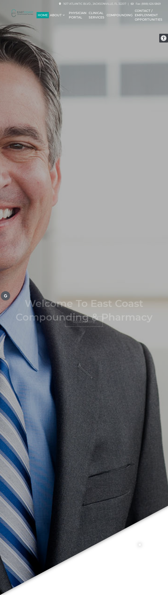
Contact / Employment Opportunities (148, 15)
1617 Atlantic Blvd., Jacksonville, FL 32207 (94, 3)
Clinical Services (96, 15)
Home (43, 15)
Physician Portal (77, 15)
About (56, 15)
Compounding (120, 15)
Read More (84, 313)
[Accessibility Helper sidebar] (163, 38)
